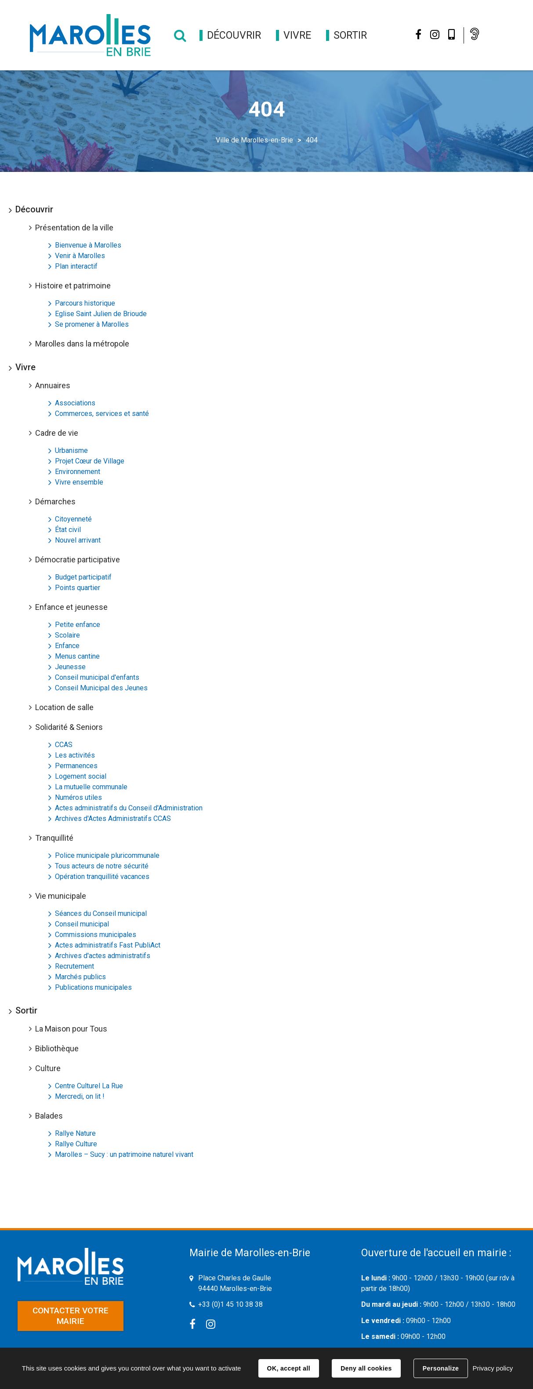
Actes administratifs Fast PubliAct (107, 945)
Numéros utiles (78, 797)
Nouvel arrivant (78, 540)
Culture (48, 1068)
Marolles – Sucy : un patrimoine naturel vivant (124, 1154)
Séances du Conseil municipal (101, 913)
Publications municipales (93, 987)
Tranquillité (54, 837)
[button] (234, 35)
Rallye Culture (76, 1144)
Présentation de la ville (74, 227)
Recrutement (74, 966)
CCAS (64, 744)
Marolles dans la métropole (82, 343)
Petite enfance (77, 624)
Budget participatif (83, 577)
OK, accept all (288, 1368)
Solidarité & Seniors (69, 727)
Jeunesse (70, 667)
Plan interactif (76, 266)
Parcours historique (85, 303)
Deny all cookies (366, 1368)
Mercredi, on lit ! (80, 1096)
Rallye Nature (75, 1133)
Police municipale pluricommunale (107, 855)
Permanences (76, 766)
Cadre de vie (56, 432)
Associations (75, 403)
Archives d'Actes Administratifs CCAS (113, 818)
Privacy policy (492, 1368)
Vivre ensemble (79, 482)
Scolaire (67, 635)
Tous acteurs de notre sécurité (102, 866)
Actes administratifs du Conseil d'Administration (129, 808)
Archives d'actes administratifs (102, 956)
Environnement (77, 471)
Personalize (441, 1368)
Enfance (67, 646)
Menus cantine (77, 656)
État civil (68, 529)
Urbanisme (71, 450)
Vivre (25, 367)
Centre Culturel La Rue (89, 1086)
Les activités (75, 755)
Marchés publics (80, 977)
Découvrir (34, 209)
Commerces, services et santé (102, 413)
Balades (49, 1115)
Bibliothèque (57, 1048)
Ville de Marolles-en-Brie (254, 140)
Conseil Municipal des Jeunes (101, 688)
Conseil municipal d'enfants (97, 677)
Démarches (55, 501)
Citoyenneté (73, 519)
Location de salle (64, 707)
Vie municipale (60, 895)
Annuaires (52, 385)
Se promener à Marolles (92, 324)
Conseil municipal (82, 924)
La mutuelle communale (91, 787)
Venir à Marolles (80, 256)
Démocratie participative (77, 559)
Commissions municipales (95, 934)
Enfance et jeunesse (71, 607)
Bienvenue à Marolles (88, 245)
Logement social (80, 776)
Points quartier (77, 587)
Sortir (26, 1010)
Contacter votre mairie (71, 1315)
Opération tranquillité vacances (102, 876)
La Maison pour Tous (71, 1028)
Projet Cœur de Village (89, 461)
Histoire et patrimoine (73, 285)
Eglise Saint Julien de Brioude (101, 314)
